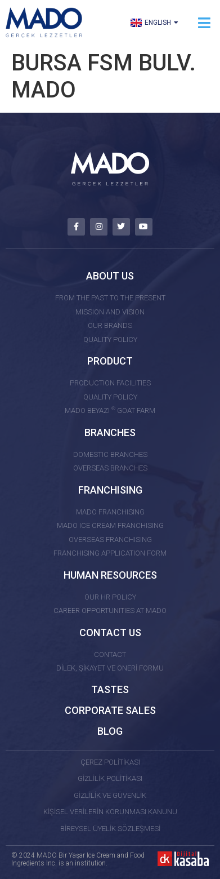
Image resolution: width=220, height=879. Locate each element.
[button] (204, 23)
